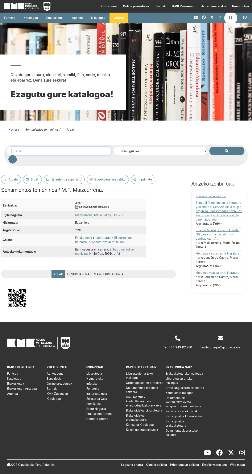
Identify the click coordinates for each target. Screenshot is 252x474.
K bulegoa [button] (98, 17)
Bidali (34, 179)
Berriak (161, 6)
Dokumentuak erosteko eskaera (142, 390)
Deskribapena (78, 274)
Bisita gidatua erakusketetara (136, 417)
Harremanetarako (213, 6)
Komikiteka (94, 403)
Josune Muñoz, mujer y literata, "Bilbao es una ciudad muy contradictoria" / (218, 234)
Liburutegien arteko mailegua (139, 375)
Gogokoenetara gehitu (110, 179)
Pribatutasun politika (184, 464)
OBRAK (119, 17)
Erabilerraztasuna (214, 464)
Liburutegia (94, 373)
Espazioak (54, 378)
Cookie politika (156, 464)
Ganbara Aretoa (97, 419)
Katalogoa (31, 17)
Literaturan (103, 237)
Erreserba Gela (96, 398)
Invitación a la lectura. (211, 196)
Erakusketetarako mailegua (184, 373)
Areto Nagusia (96, 408)
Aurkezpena (55, 373)
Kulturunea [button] (109, 6)
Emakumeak (83, 237)
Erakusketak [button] (54, 17)
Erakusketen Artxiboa (22, 388)
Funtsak (9, 17)
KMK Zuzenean (183, 6)
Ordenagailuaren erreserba (144, 382)
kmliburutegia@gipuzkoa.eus (221, 347)
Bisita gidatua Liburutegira (144, 410)
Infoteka (92, 383)
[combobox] (58, 151)
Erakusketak (15, 383)
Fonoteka (92, 388)
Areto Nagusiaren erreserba (185, 388)
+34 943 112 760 (180, 347)
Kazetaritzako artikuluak (108, 242)
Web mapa (237, 464)
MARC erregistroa (108, 274)
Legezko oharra (132, 464)
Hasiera (13, 129)
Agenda (77, 17)
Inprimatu (145, 179)
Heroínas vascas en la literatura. (218, 253)
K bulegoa (54, 398)
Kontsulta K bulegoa (140, 424)
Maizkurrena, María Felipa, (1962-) (99, 215)
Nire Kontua (240, 6)
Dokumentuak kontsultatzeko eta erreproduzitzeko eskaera (143, 401)
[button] (230, 18)
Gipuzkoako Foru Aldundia (36, 464)
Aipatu (13, 179)
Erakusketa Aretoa (99, 414)
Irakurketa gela (96, 393)
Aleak (58, 274)
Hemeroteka (94, 378)
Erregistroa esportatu (66, 179)
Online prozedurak (136, 6)
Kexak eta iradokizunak (142, 429)
